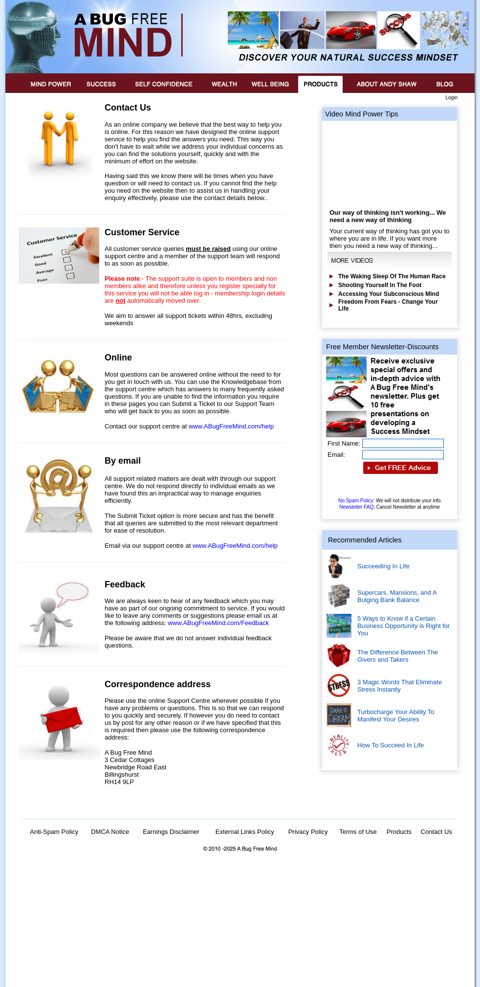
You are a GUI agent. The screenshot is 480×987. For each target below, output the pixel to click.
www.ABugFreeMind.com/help (231, 426)
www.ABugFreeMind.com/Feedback (218, 623)
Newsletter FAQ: (389, 507)
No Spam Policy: (389, 500)
